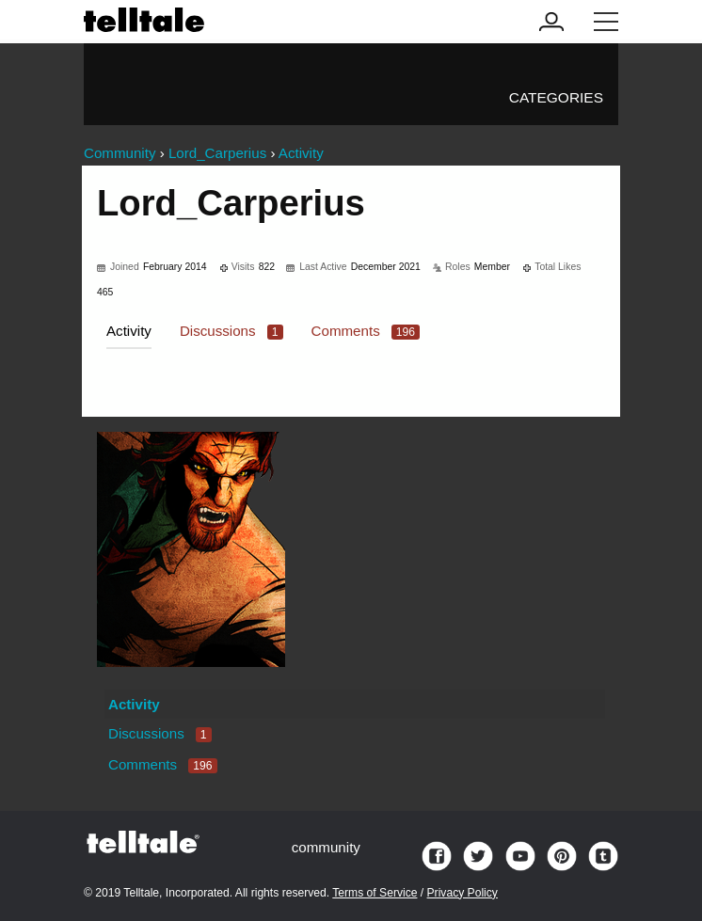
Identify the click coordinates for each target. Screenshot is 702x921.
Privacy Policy (462, 892)
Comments (366, 331)
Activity (129, 331)
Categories (556, 97)
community (326, 847)
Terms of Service (374, 892)
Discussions (231, 331)
